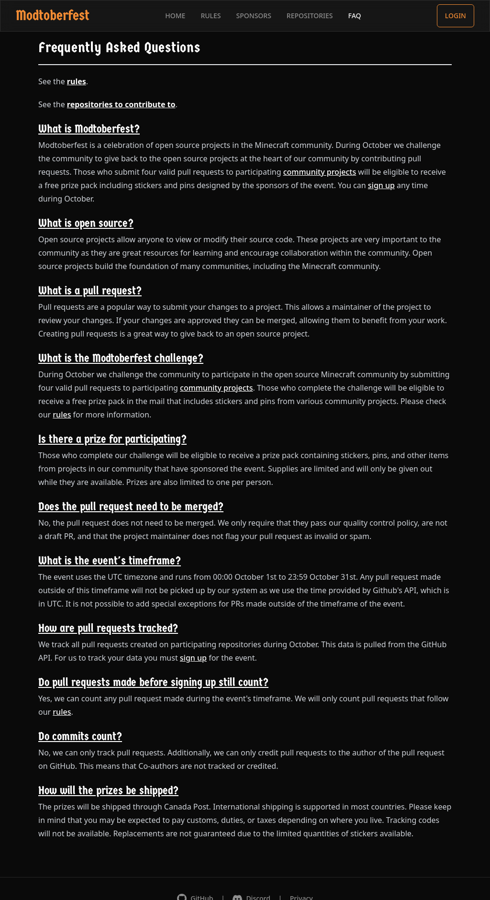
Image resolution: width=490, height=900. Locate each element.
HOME (175, 15)
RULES (210, 15)
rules (76, 81)
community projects (319, 172)
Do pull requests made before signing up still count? (153, 682)
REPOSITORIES (310, 15)
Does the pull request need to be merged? (130, 506)
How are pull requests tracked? (108, 628)
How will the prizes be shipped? (108, 790)
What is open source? (86, 223)
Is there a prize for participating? (112, 439)
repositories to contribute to (121, 104)
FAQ (354, 15)
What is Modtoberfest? (89, 128)
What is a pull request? (90, 290)
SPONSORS (253, 15)
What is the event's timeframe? (109, 560)
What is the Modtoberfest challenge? (120, 358)
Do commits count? (80, 736)
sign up (381, 185)
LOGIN (455, 15)
